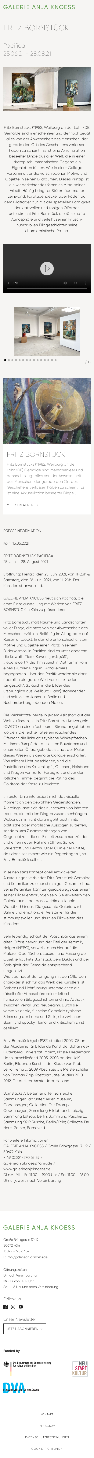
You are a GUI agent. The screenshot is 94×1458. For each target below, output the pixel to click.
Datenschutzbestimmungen (47, 1437)
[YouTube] (21, 1306)
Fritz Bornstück (36, 454)
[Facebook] (5, 1306)
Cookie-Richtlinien (47, 1448)
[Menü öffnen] (87, 6)
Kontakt (47, 1414)
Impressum (47, 1425)
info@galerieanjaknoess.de (27, 1257)
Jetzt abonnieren (22, 1329)
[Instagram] (13, 1306)
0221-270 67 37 (18, 1251)
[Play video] (47, 268)
